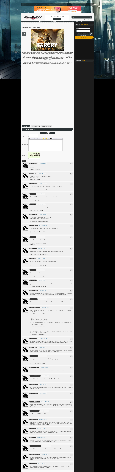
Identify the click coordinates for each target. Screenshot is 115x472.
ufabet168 (35, 393)
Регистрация (79, 33)
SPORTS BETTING (37, 375)
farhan (35, 463)
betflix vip (47, 424)
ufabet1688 (36, 290)
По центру (39, 138)
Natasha (35, 163)
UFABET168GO (36, 410)
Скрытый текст (51, 138)
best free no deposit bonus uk (44, 189)
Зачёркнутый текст (35, 138)
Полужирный (29, 138)
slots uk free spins (37, 179)
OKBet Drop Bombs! (57, 448)
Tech (34, 428)
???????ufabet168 (33, 413)
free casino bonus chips (44, 254)
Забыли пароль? (86, 33)
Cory (34, 237)
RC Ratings (47, 467)
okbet (35, 280)
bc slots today (41, 276)
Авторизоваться (83, 35)
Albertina (35, 225)
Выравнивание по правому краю (41, 138)
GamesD (49, 126)
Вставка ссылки (45, 138)
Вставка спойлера (56, 138)
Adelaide (35, 356)
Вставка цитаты (53, 138)
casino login (37, 169)
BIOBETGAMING (36, 401)
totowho (35, 338)
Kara (34, 204)
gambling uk (37, 200)
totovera (35, 299)
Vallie (35, 269)
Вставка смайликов (43, 138)
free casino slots (40, 210)
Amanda (35, 214)
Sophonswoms (36, 307)
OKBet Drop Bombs (37, 445)
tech (34, 437)
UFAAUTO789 (36, 367)
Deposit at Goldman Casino (43, 265)
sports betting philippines (41, 286)
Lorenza (35, 183)
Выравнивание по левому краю (37, 138)
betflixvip (35, 419)
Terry (35, 173)
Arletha (35, 248)
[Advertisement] (48, 119)
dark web (56, 432)
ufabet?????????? (57, 351)
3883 (44, 363)
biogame (31, 459)
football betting (57, 378)
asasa (35, 347)
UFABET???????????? (50, 441)
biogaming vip (32, 406)
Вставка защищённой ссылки (47, 138)
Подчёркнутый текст (33, 138)
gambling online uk (44, 221)
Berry (35, 258)
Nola (34, 193)
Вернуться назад (26, 126)
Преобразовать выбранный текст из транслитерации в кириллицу (55, 138)
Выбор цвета (49, 138)
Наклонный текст (31, 138)
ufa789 (31, 370)
